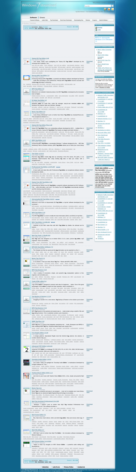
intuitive (36, 97)
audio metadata (76, 67)
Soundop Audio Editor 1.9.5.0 (41, 359)
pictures (38, 305)
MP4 (41, 452)
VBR (64, 450)
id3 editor (34, 107)
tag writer (45, 244)
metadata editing (50, 192)
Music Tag (39, 398)
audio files (66, 118)
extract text (64, 343)
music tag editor (57, 118)
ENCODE (41, 448)
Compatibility (77, 265)
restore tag (47, 303)
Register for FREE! (104, 87)
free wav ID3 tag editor (61, 194)
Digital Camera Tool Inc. (39, 95)
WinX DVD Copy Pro (104, 60)
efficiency (61, 86)
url (48, 252)
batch (40, 408)
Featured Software (34, 20)
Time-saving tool (78, 454)
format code (39, 339)
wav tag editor (100, 180)
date (50, 28)
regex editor (69, 341)
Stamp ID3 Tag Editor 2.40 (40, 58)
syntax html (41, 292)
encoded (34, 255)
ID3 (76, 254)
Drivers (42, 17)
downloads (41, 28)
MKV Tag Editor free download (51, 233)
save (47, 353)
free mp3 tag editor (54, 196)
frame (55, 421)
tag (35, 162)
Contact (103, 2)
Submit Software (103, 20)
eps (82, 353)
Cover (37, 229)
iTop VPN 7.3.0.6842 (104, 143)
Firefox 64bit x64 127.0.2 (105, 107)
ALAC (57, 456)
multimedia (80, 233)
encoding (48, 425)
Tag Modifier (35, 267)
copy (46, 423)
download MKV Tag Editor (52, 231)
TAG (82, 450)
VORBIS (47, 454)
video (50, 328)
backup (41, 303)
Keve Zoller (70, 162)
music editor (70, 383)
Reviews (88, 20)
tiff (74, 355)
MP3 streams (55, 454)
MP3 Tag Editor (49, 383)
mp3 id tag (60, 69)
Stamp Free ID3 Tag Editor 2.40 (42, 182)
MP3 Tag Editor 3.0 (38, 89)
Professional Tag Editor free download (43, 174)
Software (33, 17)
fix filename (70, 315)
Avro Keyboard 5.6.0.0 (104, 232)
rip (45, 318)
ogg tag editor (108, 179)
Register (100, 27)
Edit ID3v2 (49, 175)
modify (60, 217)
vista (51, 252)
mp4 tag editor (101, 168)
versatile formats (68, 174)
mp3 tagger (44, 109)
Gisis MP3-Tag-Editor (63, 219)
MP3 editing (40, 71)
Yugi (45, 290)
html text (34, 292)
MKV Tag (50, 229)
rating (46, 28)
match (33, 339)
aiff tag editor (103, 182)
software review (32, 149)
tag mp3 (69, 71)
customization (74, 328)
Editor (40, 278)
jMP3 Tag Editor (43, 149)
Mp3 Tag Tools (63, 244)
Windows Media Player (46, 330)
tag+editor (111, 168)
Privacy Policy (68, 467)
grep (63, 339)
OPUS (50, 456)
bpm (42, 255)
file (43, 267)
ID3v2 (66, 177)
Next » (41, 27)
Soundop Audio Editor (62, 366)
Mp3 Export (35, 437)
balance (65, 425)
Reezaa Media (48, 86)
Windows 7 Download (30, 23)
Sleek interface (64, 456)
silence (76, 425)
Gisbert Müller (76, 217)
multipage (75, 353)
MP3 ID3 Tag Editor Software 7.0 (42, 247)
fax (38, 356)
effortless (43, 305)
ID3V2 (38, 454)
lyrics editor (48, 118)
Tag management (59, 177)
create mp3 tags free (38, 192)
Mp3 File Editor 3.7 (38, 430)
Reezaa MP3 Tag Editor (38, 84)
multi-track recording (77, 368)
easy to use (60, 107)
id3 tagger (67, 107)
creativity (28, 84)
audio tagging (42, 151)
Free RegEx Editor (59, 341)
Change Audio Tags (55, 381)
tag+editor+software (99, 187)
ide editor (60, 288)
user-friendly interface (73, 65)
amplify (40, 421)
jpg (59, 356)
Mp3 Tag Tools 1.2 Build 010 (41, 235)
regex (33, 341)
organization (53, 162)
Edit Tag (59, 174)
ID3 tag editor (62, 67)
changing (76, 252)
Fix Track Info (60, 395)
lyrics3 (34, 423)
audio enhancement (28, 438)
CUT (42, 454)
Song (33, 177)
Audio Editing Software (48, 366)
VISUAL (67, 448)
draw (41, 355)
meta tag (46, 107)
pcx (80, 353)
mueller (52, 217)
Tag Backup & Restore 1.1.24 (41, 296)
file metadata (79, 242)
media (38, 328)
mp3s (45, 255)
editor (56, 95)
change (25, 149)
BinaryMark (46, 343)
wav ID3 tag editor (45, 69)
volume (51, 421)
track (62, 252)
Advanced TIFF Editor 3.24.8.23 (42, 346)
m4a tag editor (106, 185)
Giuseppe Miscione (63, 151)
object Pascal (62, 229)
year (45, 252)
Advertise (45, 467)
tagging (51, 254)
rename (34, 219)
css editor (54, 288)
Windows (58, 423)
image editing (54, 356)
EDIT (46, 448)
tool (55, 219)
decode (41, 343)
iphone (78, 317)
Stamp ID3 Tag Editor (51, 67)
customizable (50, 95)
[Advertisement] (38, 43)
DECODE (55, 448)
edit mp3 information (50, 71)
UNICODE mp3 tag (38, 118)
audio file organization (38, 132)
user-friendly (56, 97)
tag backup (62, 303)
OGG (33, 456)
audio (81, 252)
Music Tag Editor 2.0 (38, 111)
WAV (54, 456)
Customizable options (62, 452)
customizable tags (75, 177)
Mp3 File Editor (51, 437)
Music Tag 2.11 (37, 388)
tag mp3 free (44, 196)
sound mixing (52, 368)
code (58, 343)
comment (53, 255)
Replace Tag (66, 276)
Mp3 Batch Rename (69, 437)
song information (63, 95)
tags (33, 252)
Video (33, 229)
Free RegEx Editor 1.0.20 (40, 333)
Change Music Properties (69, 381)
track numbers (62, 315)
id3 (33, 162)
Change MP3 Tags (60, 385)
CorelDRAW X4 (102, 116)
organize (49, 120)
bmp (33, 353)
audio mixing (45, 381)
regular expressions (77, 339)
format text (54, 343)
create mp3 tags (61, 71)
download (51, 423)
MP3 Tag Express (65, 317)
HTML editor (35, 288)
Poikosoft (73, 107)
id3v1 (76, 219)
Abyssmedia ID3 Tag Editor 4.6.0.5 (43, 199)
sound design (36, 366)
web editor (59, 290)
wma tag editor (104, 174)
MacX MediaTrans (103, 64)
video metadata (65, 233)
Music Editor (70, 385)
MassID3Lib (55, 244)
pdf (38, 355)
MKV (42, 231)
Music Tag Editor (74, 379)
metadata (62, 120)
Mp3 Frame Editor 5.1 (39, 414)
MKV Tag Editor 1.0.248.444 (41, 222)
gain (49, 255)
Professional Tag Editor (38, 175)
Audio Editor (43, 368)
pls (74, 410)
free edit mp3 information (41, 194)
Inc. (24, 84)
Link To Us (110, 2)
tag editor (29, 86)
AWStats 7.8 (101, 113)
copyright (70, 252)
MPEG (68, 450)
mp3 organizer (69, 242)
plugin (33, 328)
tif (32, 355)
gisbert (47, 217)
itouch (59, 318)
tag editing (60, 242)
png (41, 353)
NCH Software (48, 65)
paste (63, 423)
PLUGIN (73, 450)
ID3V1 (71, 452)
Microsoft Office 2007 (104, 132)
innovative (74, 288)
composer (80, 254)
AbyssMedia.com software (60, 206)
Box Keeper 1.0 (102, 224)
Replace (53, 276)
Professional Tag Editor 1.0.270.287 (43, 167)
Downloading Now (78, 20)
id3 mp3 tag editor (103, 178)
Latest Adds (45, 20)
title (36, 28)
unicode (68, 408)
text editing (68, 339)
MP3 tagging (35, 206)
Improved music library (52, 263)
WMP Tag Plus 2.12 (38, 321)
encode (46, 341)
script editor (72, 292)
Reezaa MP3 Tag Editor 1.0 (40, 75)
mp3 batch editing (34, 122)
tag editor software (104, 177)
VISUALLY (35, 448)
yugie (64, 290)
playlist (65, 410)
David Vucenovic (71, 290)
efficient (40, 107)
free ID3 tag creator (61, 192)
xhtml (79, 288)
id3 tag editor (109, 170)
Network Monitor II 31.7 (105, 118)
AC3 (38, 452)
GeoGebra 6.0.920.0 (104, 130)
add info (68, 67)
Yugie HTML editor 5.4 (39, 281)
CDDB (71, 456)
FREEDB (70, 454)
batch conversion (54, 353)
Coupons (94, 20)
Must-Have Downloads (66, 20)
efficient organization (47, 177)
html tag (42, 288)
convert (37, 353)
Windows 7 (40, 86)
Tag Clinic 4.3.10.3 (38, 153)
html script (80, 290)
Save (88, 62)
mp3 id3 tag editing (60, 65)
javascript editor (62, 292)
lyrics (73, 408)
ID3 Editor (40, 265)
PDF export (43, 356)
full (59, 252)
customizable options (59, 438)
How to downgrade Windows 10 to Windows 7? (104, 39)
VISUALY (61, 448)
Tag (82, 177)
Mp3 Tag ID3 (27, 437)
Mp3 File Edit (69, 438)
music (42, 217)
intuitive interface (47, 379)
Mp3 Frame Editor (75, 421)
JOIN (50, 448)
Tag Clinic (48, 164)
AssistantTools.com (33, 120)
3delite (55, 229)
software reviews (56, 339)
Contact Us (81, 467)
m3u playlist (55, 120)
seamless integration (42, 396)
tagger (71, 254)
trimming (45, 421)
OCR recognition (49, 355)
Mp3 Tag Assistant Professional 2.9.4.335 (45, 401)
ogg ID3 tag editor (37, 65)
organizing (67, 396)
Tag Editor (56, 175)
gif (35, 355)
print (63, 353)
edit (46, 97)
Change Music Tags (60, 383)
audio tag (41, 67)
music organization (78, 71)
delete (59, 421)
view (48, 356)
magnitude (80, 423)
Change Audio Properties (60, 379)
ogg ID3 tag (77, 69)
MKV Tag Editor (71, 229)
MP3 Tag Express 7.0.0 (39, 270)
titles (37, 254)
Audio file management (55, 265)
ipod (57, 317)
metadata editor (61, 109)
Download (90, 61)
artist (38, 255)
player (42, 328)
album (37, 252)
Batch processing (70, 263)
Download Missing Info (71, 395)
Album (38, 177)
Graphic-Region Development (64, 355)
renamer (29, 151)
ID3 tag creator (68, 69)
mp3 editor (80, 107)
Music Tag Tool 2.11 (38, 258)
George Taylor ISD (48, 278)
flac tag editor (100, 170)
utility (41, 427)
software (55, 86)
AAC (78, 450)
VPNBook (101, 238)
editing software (36, 231)
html (78, 292)
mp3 (82, 217)
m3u (60, 410)
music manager (36, 109)
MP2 (39, 450)
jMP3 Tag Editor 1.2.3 (39, 140)
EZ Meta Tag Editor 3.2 (39, 100)
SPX (48, 452)
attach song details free (33, 196)
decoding (70, 425)
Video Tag (43, 229)
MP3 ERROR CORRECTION (53, 450)
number (34, 317)
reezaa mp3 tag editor (57, 84)
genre (33, 254)
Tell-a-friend (96, 2)
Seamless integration (41, 456)
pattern (51, 341)
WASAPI (75, 448)
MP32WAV (63, 454)
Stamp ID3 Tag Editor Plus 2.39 (42, 125)
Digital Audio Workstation (64, 368)
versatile (41, 97)
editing (55, 252)
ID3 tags (54, 69)
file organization (78, 303)
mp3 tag (48, 84)
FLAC (52, 452)
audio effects (74, 366)
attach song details (37, 73)
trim (82, 421)
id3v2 (64, 217)
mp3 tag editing (47, 135)
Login (99, 29)
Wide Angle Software (56, 396)
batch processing (65, 175)
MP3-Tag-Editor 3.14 (38, 212)
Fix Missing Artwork (48, 395)
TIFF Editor (68, 353)
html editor (67, 288)
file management (35, 410)
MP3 (76, 95)
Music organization (37, 263)
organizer (26, 410)
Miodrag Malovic (71, 423)
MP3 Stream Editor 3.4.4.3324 (41, 441)
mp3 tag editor (69, 84)
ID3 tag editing (75, 135)
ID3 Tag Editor (36, 379)
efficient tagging (64, 231)
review (34, 86)
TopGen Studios (78, 383)
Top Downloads (54, 20)
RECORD (76, 452)
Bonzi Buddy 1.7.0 (103, 229)
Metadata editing (67, 265)
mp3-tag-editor (36, 217)
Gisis (80, 219)
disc (62, 255)
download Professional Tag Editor (41, 179)
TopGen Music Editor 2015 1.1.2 (42, 373)
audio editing (35, 370)
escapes (76, 341)
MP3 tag (50, 97)
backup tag (35, 303)
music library (62, 162)
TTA (45, 452)
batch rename (53, 151)
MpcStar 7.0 (101, 121)
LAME (33, 452)
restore (71, 303)
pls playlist (69, 120)
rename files (41, 164)
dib (60, 353)
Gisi (70, 217)
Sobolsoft (57, 254)
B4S (42, 450)
